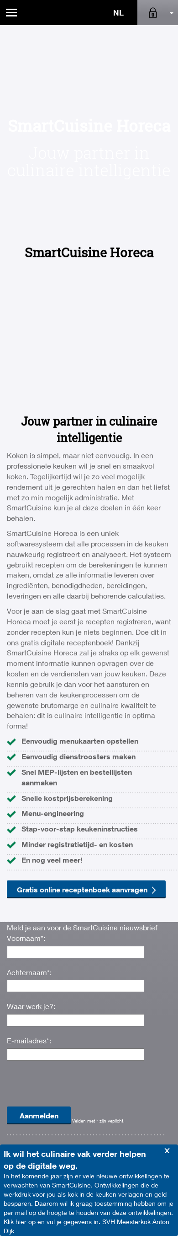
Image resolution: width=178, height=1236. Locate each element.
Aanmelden (39, 1115)
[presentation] (76, 1088)
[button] (157, 12)
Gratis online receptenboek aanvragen (86, 1055)
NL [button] (118, 12)
